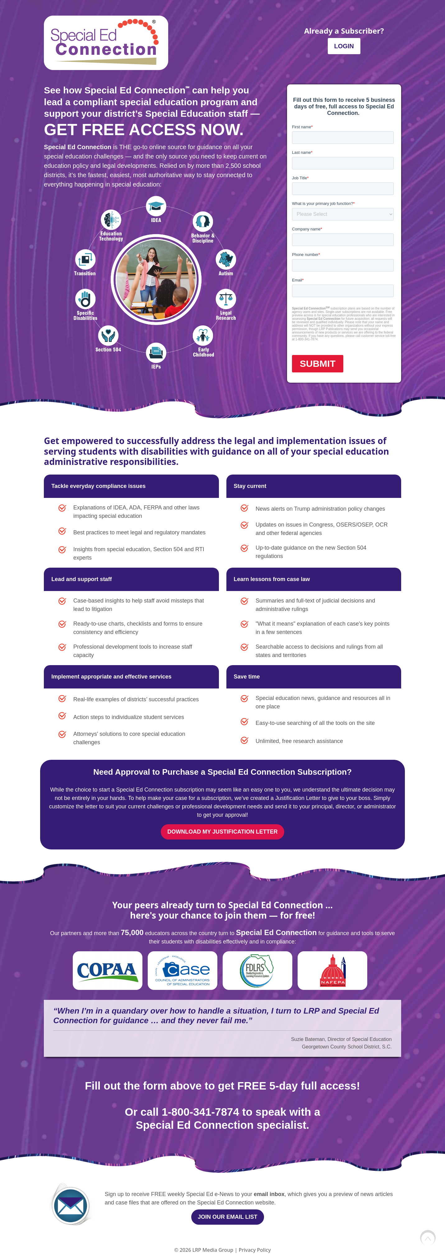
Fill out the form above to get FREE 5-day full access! (222, 1086)
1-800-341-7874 (200, 1112)
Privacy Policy (255, 1249)
